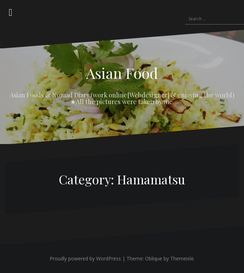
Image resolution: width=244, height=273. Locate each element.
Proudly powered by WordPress (85, 258)
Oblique (153, 258)
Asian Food (122, 73)
